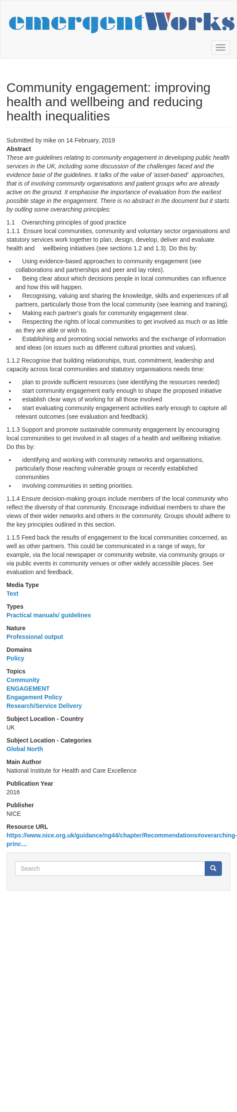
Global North (24, 749)
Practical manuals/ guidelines (48, 615)
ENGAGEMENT (28, 688)
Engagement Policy (34, 697)
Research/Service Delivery (44, 705)
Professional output (34, 636)
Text (12, 593)
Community (23, 679)
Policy (15, 658)
